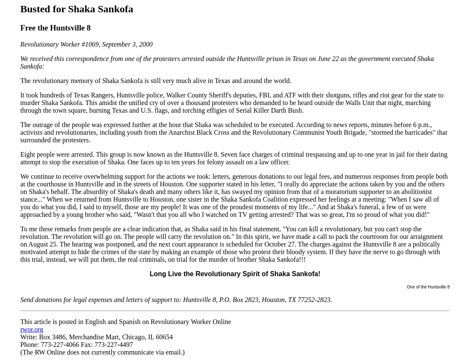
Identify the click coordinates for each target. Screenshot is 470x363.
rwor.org (31, 329)
